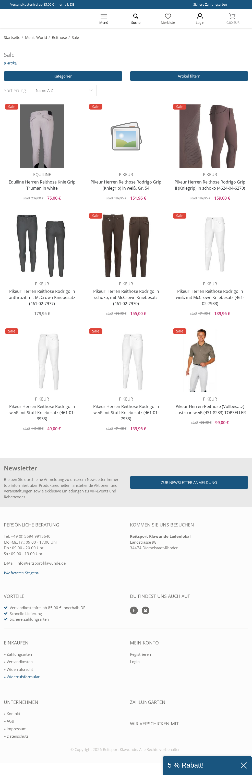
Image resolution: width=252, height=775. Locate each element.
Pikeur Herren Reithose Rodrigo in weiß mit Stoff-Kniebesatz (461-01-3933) (42, 414)
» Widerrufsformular (22, 680)
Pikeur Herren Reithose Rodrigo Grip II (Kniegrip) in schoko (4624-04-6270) (210, 184)
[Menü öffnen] (104, 18)
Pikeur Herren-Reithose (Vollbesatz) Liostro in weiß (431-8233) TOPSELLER (210, 414)
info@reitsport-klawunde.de (41, 566)
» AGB (9, 724)
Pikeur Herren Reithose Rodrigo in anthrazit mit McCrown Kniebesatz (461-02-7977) (42, 297)
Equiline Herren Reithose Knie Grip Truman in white (42, 184)
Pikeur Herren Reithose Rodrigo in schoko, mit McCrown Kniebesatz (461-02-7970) (126, 297)
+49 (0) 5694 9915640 (31, 539)
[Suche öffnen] (136, 18)
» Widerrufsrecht (18, 672)
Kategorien (63, 76)
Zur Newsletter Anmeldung (189, 486)
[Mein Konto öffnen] (200, 18)
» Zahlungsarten (18, 657)
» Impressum (15, 732)
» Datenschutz (16, 739)
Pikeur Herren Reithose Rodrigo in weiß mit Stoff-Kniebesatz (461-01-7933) (126, 414)
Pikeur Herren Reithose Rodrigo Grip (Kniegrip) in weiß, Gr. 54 (126, 184)
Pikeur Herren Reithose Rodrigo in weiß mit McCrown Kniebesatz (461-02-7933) (210, 297)
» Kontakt (12, 717)
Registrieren (140, 657)
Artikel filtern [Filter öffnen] (189, 76)
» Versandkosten (18, 665)
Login (135, 665)
